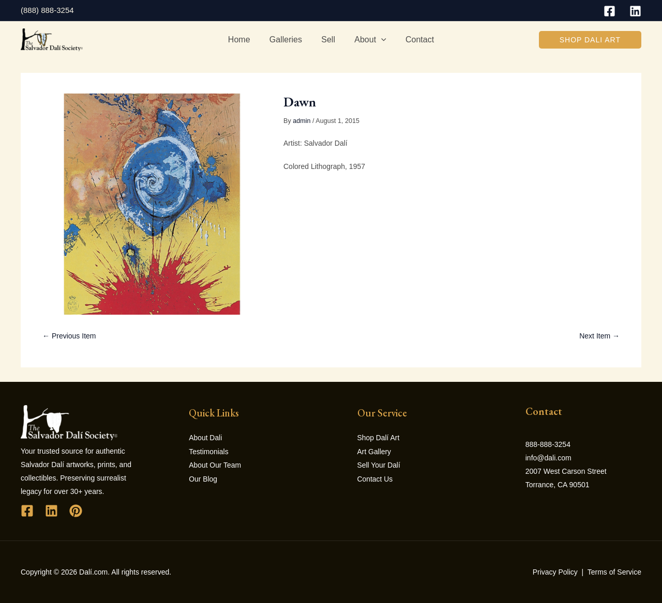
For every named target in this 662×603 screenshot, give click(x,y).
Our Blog (203, 478)
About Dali (205, 438)
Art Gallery (374, 451)
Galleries (288, 39)
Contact (414, 39)
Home (244, 39)
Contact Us (375, 478)
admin (301, 121)
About (367, 40)
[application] (378, 40)
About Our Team (215, 464)
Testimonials (209, 451)
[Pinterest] (75, 510)
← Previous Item (69, 336)
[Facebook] (609, 11)
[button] (590, 40)
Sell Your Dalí (379, 464)
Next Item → (599, 336)
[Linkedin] (635, 11)
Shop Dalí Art (378, 438)
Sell (328, 39)
